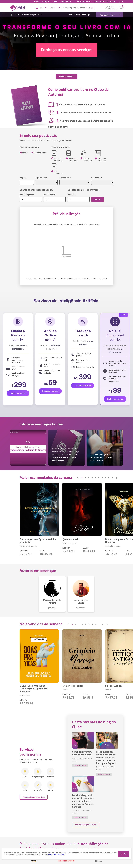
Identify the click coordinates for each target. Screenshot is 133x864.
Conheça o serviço (18, 393)
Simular (97, 199)
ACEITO (123, 853)
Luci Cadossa (25, 695)
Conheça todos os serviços (34, 796)
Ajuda (121, 1)
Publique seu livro (84, 1)
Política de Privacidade (56, 855)
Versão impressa (27, 194)
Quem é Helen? (70, 539)
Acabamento (65, 177)
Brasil (36, 1)
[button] (77, 477)
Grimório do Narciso (72, 685)
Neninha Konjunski (69, 543)
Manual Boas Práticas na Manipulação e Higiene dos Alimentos (33, 688)
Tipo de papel (41, 177)
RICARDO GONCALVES (28, 546)
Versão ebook (49, 194)
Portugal (45, 1)
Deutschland (65, 1)
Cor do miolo (96, 177)
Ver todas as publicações (85, 824)
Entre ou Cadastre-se (113, 7)
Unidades (72, 194)
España (55, 1)
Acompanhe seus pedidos (105, 1)
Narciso (65, 689)
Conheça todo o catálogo (79, 15)
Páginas (23, 177)
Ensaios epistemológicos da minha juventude (38, 540)
